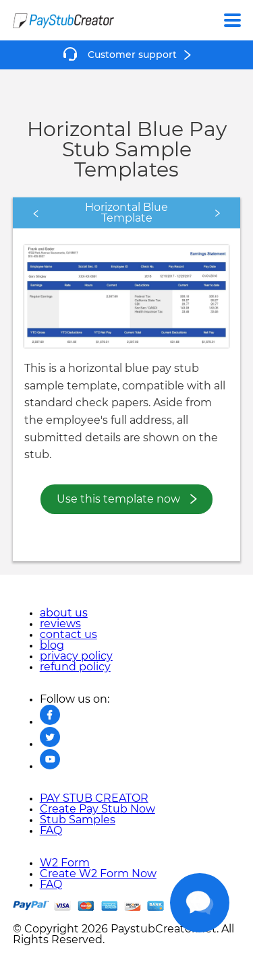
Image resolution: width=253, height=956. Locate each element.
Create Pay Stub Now (97, 809)
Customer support (132, 55)
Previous (72, 213)
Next (190, 213)
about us (64, 613)
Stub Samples (77, 820)
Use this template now (118, 499)
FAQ (51, 830)
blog (52, 645)
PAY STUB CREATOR (94, 798)
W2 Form (65, 863)
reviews (60, 623)
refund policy (75, 667)
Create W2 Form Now (98, 873)
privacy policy (76, 656)
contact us (68, 634)
